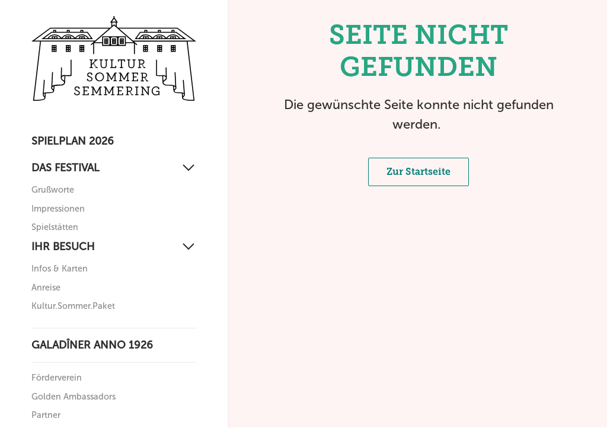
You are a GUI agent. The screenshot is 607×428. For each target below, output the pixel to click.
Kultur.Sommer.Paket (73, 306)
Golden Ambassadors (73, 396)
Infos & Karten (59, 268)
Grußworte (52, 189)
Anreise (45, 287)
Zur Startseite (418, 171)
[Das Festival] (113, 168)
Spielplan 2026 (72, 141)
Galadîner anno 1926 (92, 345)
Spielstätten (54, 227)
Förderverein (56, 377)
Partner (45, 415)
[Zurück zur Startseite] (113, 58)
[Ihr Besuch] (113, 247)
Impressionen (58, 208)
